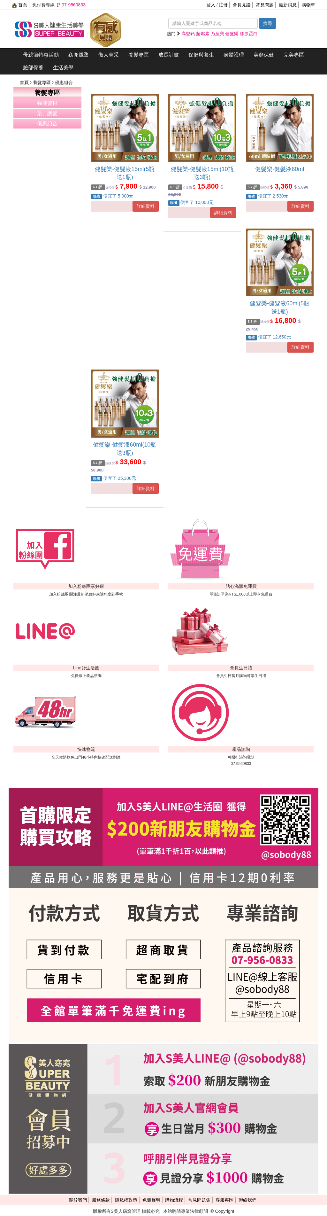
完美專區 (294, 55)
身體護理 (234, 55)
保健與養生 (201, 55)
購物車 (308, 4)
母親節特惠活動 (41, 55)
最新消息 (288, 4)
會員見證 (242, 4)
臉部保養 (33, 67)
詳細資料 (146, 206)
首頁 (19, 4)
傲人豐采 (108, 55)
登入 (210, 4)
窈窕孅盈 (78, 55)
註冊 (223, 4)
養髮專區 (138, 55)
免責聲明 (151, 1200)
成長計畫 (168, 55)
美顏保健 (264, 55)
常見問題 (265, 4)
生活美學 (63, 67)
